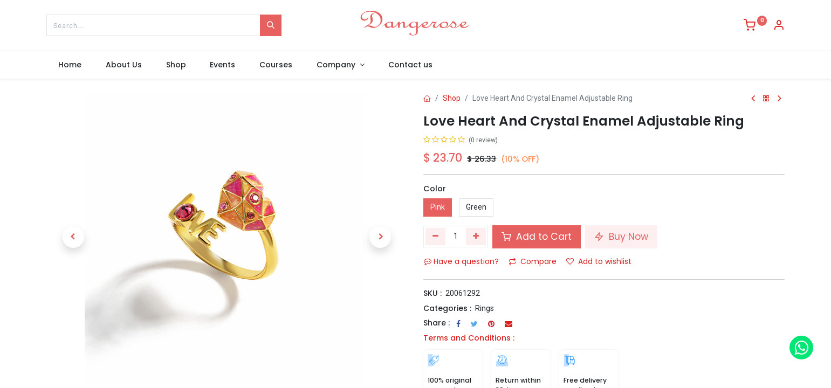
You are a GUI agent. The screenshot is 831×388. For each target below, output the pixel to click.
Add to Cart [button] (537, 236)
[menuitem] (70, 65)
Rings (484, 308)
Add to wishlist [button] (598, 261)
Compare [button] (533, 261)
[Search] (270, 25)
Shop (452, 98)
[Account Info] (779, 26)
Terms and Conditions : (468, 337)
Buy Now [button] (621, 236)
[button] (73, 237)
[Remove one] (435, 236)
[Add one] (476, 236)
